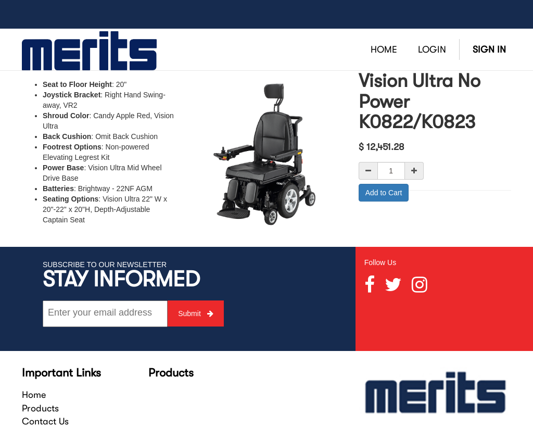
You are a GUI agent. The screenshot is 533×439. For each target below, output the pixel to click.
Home (34, 395)
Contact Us (45, 421)
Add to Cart (383, 193)
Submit (195, 313)
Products (40, 408)
